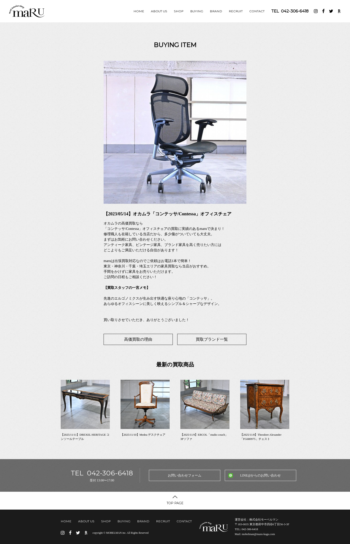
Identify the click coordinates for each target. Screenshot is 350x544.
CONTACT (257, 11)
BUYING (196, 11)
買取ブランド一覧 (212, 339)
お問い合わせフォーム (184, 475)
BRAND (216, 11)
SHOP (178, 11)
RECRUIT (236, 11)
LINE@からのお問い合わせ (260, 475)
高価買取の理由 (138, 339)
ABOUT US (159, 11)
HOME (138, 11)
